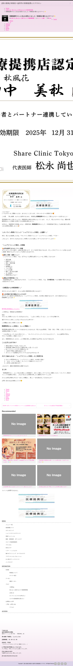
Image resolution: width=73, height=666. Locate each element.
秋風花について (13, 572)
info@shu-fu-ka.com (11, 656)
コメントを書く (41, 18)
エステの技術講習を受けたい (17, 598)
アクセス (12, 607)
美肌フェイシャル (10, 536)
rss (55, 663)
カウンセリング (10, 530)
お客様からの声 (10, 601)
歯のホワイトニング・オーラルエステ (15, 553)
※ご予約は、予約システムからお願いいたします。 (15, 648)
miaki (49, 18)
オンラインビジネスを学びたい (17, 595)
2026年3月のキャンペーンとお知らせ (48, 435)
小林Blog (12, 587)
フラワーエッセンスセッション (14, 556)
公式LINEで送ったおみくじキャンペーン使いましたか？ (17, 486)
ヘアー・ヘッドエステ (11, 550)
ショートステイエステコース (13, 533)
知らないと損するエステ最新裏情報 (25, 18)
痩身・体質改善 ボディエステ (14, 539)
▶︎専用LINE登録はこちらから (10, 309)
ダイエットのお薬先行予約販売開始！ (53, 405)
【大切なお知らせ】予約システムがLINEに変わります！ (53, 486)
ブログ (7, 584)
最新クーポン (13, 581)
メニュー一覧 (9, 524)
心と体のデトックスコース (12, 559)
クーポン (8, 578)
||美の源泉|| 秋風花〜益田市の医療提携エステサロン (35, 663)
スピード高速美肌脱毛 (11, 542)
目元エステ (8, 547)
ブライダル (8, 545)
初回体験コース (10, 527)
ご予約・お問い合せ (11, 604)
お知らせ (13, 18)
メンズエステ (9, 562)
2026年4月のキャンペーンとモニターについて (15, 435)
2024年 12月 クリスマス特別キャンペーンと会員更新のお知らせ (19, 405)
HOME (7, 570)
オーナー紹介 (13, 575)
